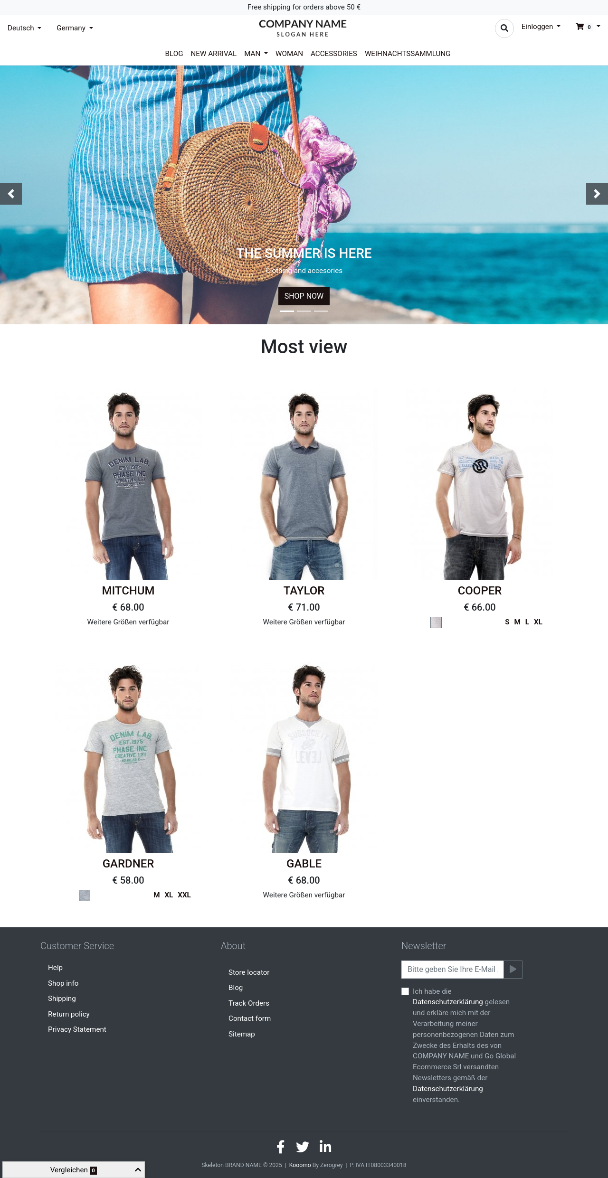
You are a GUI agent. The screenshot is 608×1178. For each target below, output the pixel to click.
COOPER (480, 590)
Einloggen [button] (538, 26)
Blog (174, 53)
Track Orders (248, 1003)
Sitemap (241, 1034)
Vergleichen (73, 1170)
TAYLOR (304, 590)
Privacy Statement (77, 1029)
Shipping (62, 998)
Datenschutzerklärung (448, 1002)
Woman (289, 53)
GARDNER (128, 863)
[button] (584, 26)
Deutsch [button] (22, 28)
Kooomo (300, 1165)
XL (538, 622)
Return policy (69, 1014)
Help (55, 967)
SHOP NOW (304, 296)
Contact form (249, 1018)
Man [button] (253, 53)
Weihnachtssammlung (408, 53)
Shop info (63, 983)
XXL (184, 895)
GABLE (304, 863)
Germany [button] (72, 28)
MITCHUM (128, 590)
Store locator (249, 972)
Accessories (334, 53)
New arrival (214, 53)
